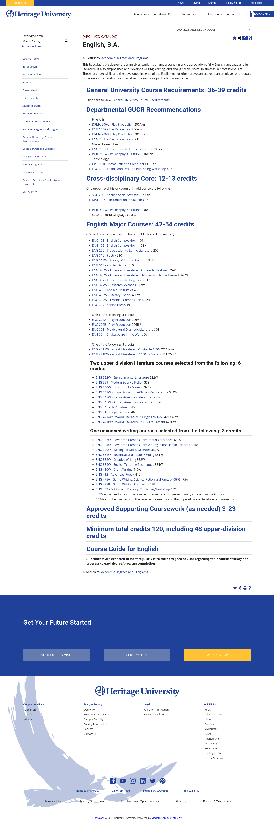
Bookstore (210, 724)
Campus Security (93, 719)
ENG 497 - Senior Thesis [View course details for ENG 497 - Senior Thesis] (109, 305)
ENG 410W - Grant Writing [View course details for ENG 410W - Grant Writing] (114, 469)
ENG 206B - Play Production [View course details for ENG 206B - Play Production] (111, 139)
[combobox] (214, 29)
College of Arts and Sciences (38, 148)
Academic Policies (32, 113)
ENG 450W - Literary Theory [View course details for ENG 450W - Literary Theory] (111, 295)
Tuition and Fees (31, 98)
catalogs (99, 818)
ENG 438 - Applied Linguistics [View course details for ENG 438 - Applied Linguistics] (112, 290)
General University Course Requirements (37, 139)
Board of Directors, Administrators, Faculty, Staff (42, 182)
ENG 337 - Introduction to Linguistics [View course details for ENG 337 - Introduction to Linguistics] (118, 280)
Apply (208, 709)
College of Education (34, 156)
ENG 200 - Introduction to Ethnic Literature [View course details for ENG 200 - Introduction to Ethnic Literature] (122, 149)
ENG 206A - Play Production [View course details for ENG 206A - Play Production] (111, 129)
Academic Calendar (33, 74)
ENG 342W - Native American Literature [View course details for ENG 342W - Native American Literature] (124, 397)
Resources (256, 2)
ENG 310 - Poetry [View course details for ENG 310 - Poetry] (104, 255)
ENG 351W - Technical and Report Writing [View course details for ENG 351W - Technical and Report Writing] (125, 455)
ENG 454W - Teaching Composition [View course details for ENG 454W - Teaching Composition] (116, 300)
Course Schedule (214, 758)
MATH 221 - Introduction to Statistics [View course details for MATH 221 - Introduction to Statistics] (118, 200)
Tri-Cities (29, 714)
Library (209, 719)
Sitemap (181, 801)
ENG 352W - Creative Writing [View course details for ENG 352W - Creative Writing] (116, 460)
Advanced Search (34, 46)
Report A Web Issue (217, 801)
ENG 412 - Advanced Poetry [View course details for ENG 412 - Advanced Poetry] (115, 474)
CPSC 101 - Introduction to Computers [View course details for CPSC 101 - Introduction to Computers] (119, 164)
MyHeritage (211, 729)
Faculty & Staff (233, 2)
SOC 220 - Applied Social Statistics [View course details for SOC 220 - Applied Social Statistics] (116, 195)
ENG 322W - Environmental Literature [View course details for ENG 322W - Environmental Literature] (122, 377)
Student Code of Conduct (36, 121)
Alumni (212, 2)
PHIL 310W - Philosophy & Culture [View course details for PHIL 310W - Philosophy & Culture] (116, 154)
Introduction (29, 66)
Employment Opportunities (140, 801)
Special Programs (32, 164)
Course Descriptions (34, 172)
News (181, 2)
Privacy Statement (92, 801)
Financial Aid (29, 90)
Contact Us (20, 2)
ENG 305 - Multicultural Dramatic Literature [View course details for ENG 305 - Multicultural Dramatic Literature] (122, 329)
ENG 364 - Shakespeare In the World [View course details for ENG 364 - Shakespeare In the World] (117, 334)
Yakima (28, 719)
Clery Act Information (156, 709)
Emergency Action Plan (97, 714)
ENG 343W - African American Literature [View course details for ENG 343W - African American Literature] (124, 402)
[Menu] (262, 14)
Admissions (29, 82)
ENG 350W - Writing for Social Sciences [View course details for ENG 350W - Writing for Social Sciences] (123, 450)
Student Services (31, 105)
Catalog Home (30, 58)
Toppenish (30, 709)
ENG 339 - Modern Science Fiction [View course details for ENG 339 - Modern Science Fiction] (119, 382)
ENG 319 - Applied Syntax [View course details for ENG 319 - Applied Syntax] (110, 265)
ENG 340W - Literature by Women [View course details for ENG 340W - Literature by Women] (119, 387)
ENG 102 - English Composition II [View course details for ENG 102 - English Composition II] (115, 245)
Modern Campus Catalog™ (166, 818)
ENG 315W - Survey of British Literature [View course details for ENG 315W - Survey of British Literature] (120, 260)
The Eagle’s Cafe (214, 753)
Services (88, 729)
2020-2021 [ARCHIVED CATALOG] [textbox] (196, 29)
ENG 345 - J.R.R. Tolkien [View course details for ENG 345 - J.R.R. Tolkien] (112, 407)
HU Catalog (211, 743)
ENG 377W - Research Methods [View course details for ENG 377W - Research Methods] (114, 285)
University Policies (154, 714)
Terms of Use (54, 801)
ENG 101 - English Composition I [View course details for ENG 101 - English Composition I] (114, 240)
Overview (89, 709)
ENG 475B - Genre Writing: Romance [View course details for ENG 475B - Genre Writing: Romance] (121, 484)
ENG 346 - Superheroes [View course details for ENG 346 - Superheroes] (112, 412)
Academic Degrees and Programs (41, 129)
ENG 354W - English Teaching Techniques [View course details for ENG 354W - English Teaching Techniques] (125, 464)
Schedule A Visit (214, 714)
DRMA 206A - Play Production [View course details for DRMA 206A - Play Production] (113, 124)
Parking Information (95, 724)
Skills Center (212, 748)
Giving (196, 2)
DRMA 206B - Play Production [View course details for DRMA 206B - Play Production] (113, 134)
